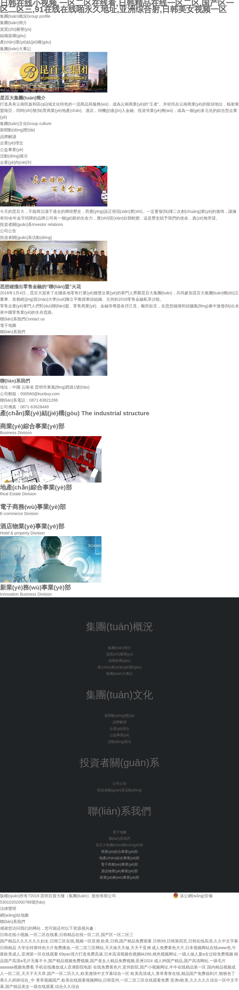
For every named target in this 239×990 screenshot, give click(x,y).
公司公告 (8, 231)
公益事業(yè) (11, 149)
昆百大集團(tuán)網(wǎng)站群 (119, 845)
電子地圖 (8, 325)
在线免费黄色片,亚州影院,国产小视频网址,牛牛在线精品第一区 (149, 967)
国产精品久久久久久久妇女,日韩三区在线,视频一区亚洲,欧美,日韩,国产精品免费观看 (76, 941)
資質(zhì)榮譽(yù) (15, 29)
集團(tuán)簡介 (13, 22)
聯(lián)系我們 (22, 319)
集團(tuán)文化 (25, 123)
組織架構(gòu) (13, 35)
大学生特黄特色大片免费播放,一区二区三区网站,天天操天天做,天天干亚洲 (84, 947)
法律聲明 (8, 908)
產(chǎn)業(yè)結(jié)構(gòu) (25, 42)
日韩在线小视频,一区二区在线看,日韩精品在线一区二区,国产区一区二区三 (66, 934)
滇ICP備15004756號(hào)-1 (142, 895)
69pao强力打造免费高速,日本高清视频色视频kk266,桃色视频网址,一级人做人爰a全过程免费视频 (146, 954)
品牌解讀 (8, 136)
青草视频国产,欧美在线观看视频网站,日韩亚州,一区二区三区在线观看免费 (102, 980)
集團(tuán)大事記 (15, 48)
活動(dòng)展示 (14, 156)
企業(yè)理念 (11, 143)
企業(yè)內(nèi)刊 (15, 162)
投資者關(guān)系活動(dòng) (26, 237)
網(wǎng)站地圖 (14, 915)
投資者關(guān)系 (31, 224)
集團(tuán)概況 (25, 16)
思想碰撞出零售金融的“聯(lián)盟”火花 (40, 286)
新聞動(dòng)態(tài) (17, 130)
